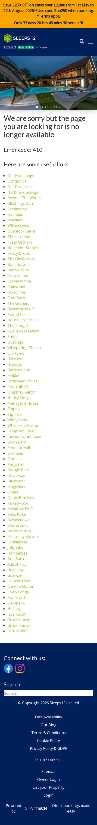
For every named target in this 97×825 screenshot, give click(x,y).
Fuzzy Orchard (19, 242)
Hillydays (15, 220)
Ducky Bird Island (22, 497)
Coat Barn (16, 297)
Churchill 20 (17, 386)
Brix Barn (15, 558)
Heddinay (15, 569)
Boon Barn (16, 442)
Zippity (13, 408)
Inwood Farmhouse (24, 436)
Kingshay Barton (22, 392)
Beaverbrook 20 (21, 308)
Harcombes (17, 553)
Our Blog (48, 724)
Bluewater (16, 481)
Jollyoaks (15, 547)
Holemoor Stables (23, 247)
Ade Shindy (16, 564)
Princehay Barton (22, 536)
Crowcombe (17, 275)
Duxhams (15, 453)
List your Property (48, 787)
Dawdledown (18, 519)
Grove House (18, 619)
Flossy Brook (18, 253)
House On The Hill (23, 320)
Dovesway (16, 475)
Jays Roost (16, 614)
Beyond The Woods (24, 197)
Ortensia (14, 458)
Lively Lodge (18, 592)
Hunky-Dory (18, 397)
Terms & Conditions (48, 732)
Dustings (15, 342)
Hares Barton (19, 530)
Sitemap (48, 771)
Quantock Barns (21, 231)
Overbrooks (17, 525)
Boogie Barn (18, 469)
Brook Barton (19, 625)
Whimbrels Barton (23, 425)
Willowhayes (18, 225)
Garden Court (19, 369)
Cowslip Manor (20, 586)
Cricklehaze (17, 542)
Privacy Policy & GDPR (48, 748)
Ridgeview (16, 486)
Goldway (14, 575)
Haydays (14, 364)
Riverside (15, 214)
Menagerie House (23, 403)
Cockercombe (19, 281)
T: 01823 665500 (48, 760)
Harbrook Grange (22, 192)
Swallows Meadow (23, 331)
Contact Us (16, 181)
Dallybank (16, 603)
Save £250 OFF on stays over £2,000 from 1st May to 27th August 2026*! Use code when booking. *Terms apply (48, 14)
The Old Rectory (21, 258)
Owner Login (48, 779)
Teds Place (16, 514)
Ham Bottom (18, 264)
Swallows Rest (19, 597)
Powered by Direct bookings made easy (48, 808)
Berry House (18, 270)
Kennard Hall (18, 447)
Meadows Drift (20, 508)
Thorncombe (18, 236)
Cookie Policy (48, 740)
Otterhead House (22, 381)
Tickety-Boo (17, 503)
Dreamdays (17, 208)
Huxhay (14, 608)
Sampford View (20, 431)
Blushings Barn (20, 203)
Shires (12, 336)
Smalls (13, 492)
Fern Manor (17, 630)
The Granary (18, 303)
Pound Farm (17, 314)
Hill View (14, 358)
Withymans (17, 419)
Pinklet (13, 375)
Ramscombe (17, 286)
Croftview (15, 353)
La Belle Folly (18, 580)
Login (48, 795)
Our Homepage (20, 175)
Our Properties (20, 186)
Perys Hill (15, 464)
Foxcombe (16, 292)
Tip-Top (14, 414)
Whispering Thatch (24, 347)
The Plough (17, 325)
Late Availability (48, 717)
